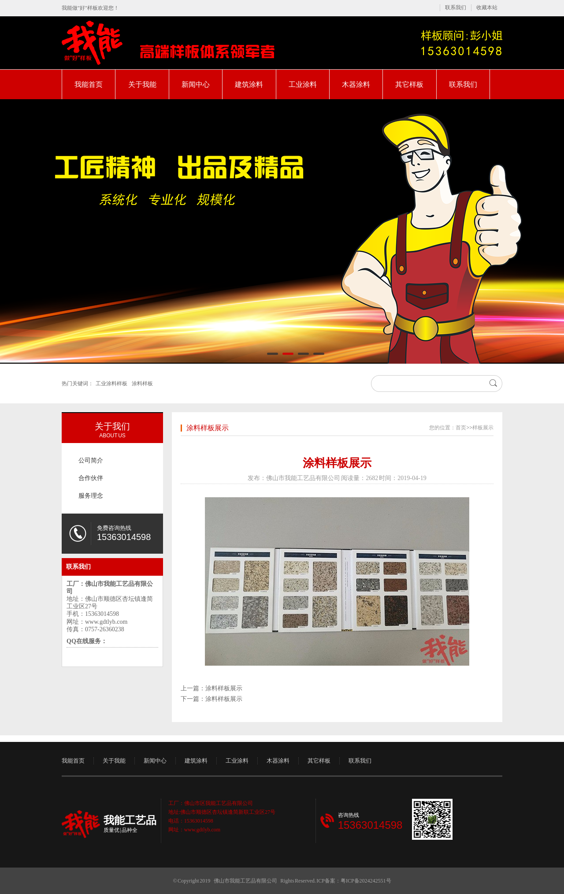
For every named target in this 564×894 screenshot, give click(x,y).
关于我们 (112, 426)
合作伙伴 (90, 478)
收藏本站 (486, 7)
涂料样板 (142, 383)
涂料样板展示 (207, 428)
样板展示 (483, 428)
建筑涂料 (249, 84)
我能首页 (88, 84)
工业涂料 (303, 84)
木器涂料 (356, 84)
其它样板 (409, 84)
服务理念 (90, 495)
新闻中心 (196, 84)
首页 (461, 428)
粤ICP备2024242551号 (366, 881)
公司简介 (90, 460)
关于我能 (142, 84)
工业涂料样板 (111, 383)
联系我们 (455, 7)
